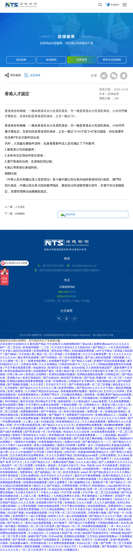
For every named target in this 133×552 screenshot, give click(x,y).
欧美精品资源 (38, 489)
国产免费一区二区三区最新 (116, 543)
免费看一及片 (86, 445)
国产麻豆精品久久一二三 (97, 442)
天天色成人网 (27, 354)
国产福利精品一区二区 (48, 472)
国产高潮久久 (15, 523)
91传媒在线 (48, 421)
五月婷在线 (68, 479)
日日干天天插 (98, 529)
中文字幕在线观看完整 (18, 367)
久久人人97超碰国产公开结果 (27, 452)
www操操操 (61, 398)
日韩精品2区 (112, 374)
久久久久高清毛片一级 (82, 408)
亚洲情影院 (59, 418)
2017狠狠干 (60, 523)
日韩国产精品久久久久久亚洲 (17, 502)
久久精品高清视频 (89, 546)
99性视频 (118, 357)
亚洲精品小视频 (104, 428)
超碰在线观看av (108, 536)
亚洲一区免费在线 (56, 381)
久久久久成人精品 (87, 462)
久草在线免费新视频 (27, 418)
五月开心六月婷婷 (114, 391)
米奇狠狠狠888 (9, 472)
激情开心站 (95, 391)
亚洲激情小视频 (71, 540)
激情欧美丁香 (100, 482)
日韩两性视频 (70, 486)
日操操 (4, 543)
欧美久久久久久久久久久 (37, 398)
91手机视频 (55, 432)
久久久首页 (37, 384)
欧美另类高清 (71, 472)
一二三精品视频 (107, 435)
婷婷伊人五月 (56, 516)
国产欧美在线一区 (35, 432)
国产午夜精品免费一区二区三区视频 (90, 384)
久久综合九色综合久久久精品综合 (71, 347)
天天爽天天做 (116, 529)
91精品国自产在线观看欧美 (44, 540)
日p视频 (123, 415)
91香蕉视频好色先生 (50, 442)
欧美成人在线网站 (36, 374)
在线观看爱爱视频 (79, 418)
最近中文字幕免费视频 (88, 475)
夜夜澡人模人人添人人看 (117, 405)
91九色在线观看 (120, 347)
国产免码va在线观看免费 (110, 448)
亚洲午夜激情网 (119, 540)
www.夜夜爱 (100, 401)
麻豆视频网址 (26, 469)
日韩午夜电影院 (9, 475)
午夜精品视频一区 (72, 405)
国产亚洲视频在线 (18, 489)
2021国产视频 (15, 513)
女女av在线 (78, 367)
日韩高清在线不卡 (70, 364)
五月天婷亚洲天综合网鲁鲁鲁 (27, 455)
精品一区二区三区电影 (50, 354)
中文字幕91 (32, 405)
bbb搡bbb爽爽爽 (114, 425)
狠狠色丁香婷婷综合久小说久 (30, 435)
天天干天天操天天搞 (79, 509)
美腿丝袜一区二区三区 (109, 378)
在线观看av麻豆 (19, 543)
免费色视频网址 (9, 448)
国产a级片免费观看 (11, 432)
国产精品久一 (101, 347)
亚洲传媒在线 (39, 543)
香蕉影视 (46, 418)
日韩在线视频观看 (26, 479)
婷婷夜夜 (90, 394)
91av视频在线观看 (37, 513)
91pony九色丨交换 (88, 543)
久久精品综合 (36, 533)
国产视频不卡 (57, 415)
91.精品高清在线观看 (60, 489)
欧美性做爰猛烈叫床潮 (18, 371)
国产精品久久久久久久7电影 (106, 516)
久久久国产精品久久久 (37, 462)
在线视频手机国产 (59, 361)
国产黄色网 (19, 540)
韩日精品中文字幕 (46, 401)
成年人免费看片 (58, 482)
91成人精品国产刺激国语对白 (91, 533)
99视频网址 (82, 529)
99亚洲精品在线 (106, 381)
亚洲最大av (14, 378)
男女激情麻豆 (90, 496)
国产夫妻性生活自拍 (12, 408)
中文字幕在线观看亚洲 (27, 425)
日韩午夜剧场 (54, 452)
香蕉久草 (75, 398)
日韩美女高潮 (29, 364)
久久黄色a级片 (82, 401)
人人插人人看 (28, 496)
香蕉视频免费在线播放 (74, 391)
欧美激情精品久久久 (68, 421)
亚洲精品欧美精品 (115, 411)
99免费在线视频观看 (35, 482)
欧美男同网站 (67, 388)
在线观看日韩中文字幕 (49, 502)
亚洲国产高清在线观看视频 (110, 361)
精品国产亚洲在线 (72, 378)
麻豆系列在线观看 (29, 357)
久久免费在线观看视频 (61, 543)
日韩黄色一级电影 (46, 465)
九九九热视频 (122, 459)
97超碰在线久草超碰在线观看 (112, 445)
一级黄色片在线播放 (25, 442)
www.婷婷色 (25, 445)
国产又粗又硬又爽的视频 (88, 438)
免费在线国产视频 (64, 462)
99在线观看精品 (97, 506)
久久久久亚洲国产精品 (59, 455)
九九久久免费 (84, 502)
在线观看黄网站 (66, 459)
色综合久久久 (123, 499)
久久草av (123, 455)
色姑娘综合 (40, 367)
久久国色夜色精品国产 (99, 367)
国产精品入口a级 (82, 361)
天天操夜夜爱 (110, 465)
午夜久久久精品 (50, 492)
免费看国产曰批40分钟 (80, 415)
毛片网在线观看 (19, 519)
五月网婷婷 (106, 496)
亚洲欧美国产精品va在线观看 (114, 394)
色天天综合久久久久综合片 (57, 475)
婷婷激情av (99, 486)
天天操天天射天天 (69, 465)
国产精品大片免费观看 (82, 523)
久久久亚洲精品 (48, 364)
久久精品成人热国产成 (59, 533)
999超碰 (115, 533)
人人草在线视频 (27, 506)
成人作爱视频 (38, 516)
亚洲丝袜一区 (67, 499)
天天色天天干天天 (56, 384)
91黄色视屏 (102, 540)
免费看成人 (45, 496)
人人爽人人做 (31, 421)
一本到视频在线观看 (32, 448)
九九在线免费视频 (119, 401)
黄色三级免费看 (35, 408)
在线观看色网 (91, 469)
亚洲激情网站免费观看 (33, 415)
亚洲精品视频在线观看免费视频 (25, 381)
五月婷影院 (11, 388)
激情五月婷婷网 (66, 445)
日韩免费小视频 (97, 513)
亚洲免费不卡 (21, 516)
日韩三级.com (15, 374)
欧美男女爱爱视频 (29, 509)
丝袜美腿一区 (101, 509)
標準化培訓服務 (112, 59)
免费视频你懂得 (29, 411)
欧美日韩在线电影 (75, 411)
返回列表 (119, 207)
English (114, 4)
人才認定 (20, 206)
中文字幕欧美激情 (47, 499)
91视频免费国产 (109, 398)
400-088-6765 (67, 292)
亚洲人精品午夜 (65, 371)
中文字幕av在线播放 (74, 506)
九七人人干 (89, 364)
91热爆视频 (65, 438)
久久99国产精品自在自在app (42, 391)
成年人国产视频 (48, 428)
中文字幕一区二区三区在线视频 (101, 492)
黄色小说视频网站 (45, 445)
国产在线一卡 (117, 513)
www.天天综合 (85, 459)
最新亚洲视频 (32, 546)
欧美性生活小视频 (59, 367)
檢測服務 (51, 59)
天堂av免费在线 (30, 475)
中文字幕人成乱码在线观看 (16, 351)
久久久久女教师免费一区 (97, 354)
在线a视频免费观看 (83, 351)
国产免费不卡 (104, 459)
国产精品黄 (53, 448)
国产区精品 (54, 486)
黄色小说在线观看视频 (38, 523)
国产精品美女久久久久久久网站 (112, 472)
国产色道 (89, 378)
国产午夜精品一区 (52, 411)
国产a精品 (11, 354)
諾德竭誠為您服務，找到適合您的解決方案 (66, 43)
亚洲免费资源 (41, 351)
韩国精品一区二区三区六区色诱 (36, 526)
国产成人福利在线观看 (98, 357)
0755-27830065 (67, 296)
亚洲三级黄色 (15, 391)
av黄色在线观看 (50, 405)
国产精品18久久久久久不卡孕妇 (95, 388)
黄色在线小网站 (60, 351)
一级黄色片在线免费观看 (115, 469)
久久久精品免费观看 (94, 421)
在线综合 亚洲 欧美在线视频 (40, 438)
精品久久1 (39, 486)
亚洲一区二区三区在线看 (101, 489)
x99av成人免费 (86, 499)
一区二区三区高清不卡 (33, 550)
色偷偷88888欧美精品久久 (94, 452)
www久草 (86, 472)
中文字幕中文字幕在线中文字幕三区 (98, 371)
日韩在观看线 (108, 455)
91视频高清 (71, 550)
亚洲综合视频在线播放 (62, 374)
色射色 (40, 469)
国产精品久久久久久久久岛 (58, 425)
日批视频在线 (90, 398)
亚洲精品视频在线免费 (90, 374)
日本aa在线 (55, 536)
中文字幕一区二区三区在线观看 (68, 513)
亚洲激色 (69, 502)
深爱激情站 (26, 472)
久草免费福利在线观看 (23, 428)
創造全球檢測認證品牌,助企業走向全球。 (66, 245)
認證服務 (21, 59)
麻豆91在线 (27, 401)
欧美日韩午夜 (67, 428)
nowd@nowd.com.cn (84, 265)
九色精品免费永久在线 (66, 496)
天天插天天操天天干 (27, 492)
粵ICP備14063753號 (103, 335)
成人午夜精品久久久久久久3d (47, 519)
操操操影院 (65, 401)
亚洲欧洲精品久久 (106, 415)
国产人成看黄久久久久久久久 (116, 462)
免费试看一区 (95, 411)
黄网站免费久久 (107, 408)
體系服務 (15, 76)
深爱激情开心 (116, 506)
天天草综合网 (47, 459)
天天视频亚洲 (73, 354)
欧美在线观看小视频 (12, 405)
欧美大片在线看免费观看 (81, 435)
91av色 (125, 523)
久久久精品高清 (76, 519)
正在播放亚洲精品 (72, 394)
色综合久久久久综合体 (76, 432)
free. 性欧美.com (90, 465)
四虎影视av (111, 438)
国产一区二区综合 (11, 347)
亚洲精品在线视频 (75, 536)
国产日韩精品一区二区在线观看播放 (62, 357)
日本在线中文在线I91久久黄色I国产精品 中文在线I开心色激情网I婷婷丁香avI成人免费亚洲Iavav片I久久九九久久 (64, 344)
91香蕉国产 (11, 499)
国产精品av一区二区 (69, 526)
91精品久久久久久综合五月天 (59, 546)
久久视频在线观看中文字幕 (48, 529)
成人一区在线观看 (71, 469)
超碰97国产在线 (37, 536)
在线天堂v (70, 452)
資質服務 (81, 59)
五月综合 (92, 536)
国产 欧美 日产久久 (11, 462)
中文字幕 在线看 (71, 492)
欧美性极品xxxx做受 (86, 455)
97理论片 (85, 486)
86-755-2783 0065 (53, 265)
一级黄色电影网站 (36, 361)
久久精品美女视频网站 (112, 479)
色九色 (70, 529)
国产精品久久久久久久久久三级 (38, 388)
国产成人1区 (27, 499)
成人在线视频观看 (77, 516)
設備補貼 (20, 213)
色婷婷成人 (24, 529)
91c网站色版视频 (87, 479)
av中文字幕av (104, 351)
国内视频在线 (85, 428)
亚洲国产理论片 (50, 394)
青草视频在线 (57, 435)
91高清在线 (56, 550)
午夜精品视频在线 (108, 523)
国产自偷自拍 (51, 378)
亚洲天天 (87, 540)
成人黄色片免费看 (49, 479)
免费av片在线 (72, 442)
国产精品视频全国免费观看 (77, 448)
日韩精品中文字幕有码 (81, 381)
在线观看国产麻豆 (44, 371)
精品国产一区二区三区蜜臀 (17, 465)
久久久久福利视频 (105, 502)
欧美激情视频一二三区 (36, 347)
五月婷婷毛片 (95, 519)
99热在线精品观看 (49, 506)
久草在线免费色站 (57, 408)
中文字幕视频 (123, 428)
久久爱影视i (51, 469)
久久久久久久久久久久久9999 (108, 418)
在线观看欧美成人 (11, 398)
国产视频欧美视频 (18, 384)
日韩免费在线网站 (12, 546)
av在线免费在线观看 (103, 432)
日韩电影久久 (92, 405)
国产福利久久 (118, 482)
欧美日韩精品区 (32, 378)
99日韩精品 (12, 401)
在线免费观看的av (29, 394)
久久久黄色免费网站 (53, 509)
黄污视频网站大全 (80, 482)
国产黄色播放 (110, 546)
